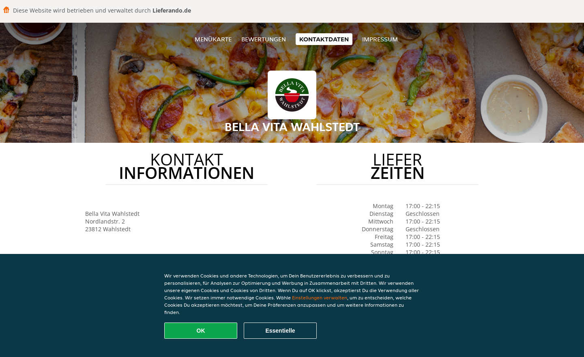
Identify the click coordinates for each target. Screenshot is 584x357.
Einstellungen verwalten (319, 298)
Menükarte (213, 39)
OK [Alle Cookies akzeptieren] (201, 330)
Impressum (380, 39)
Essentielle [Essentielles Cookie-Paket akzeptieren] (280, 330)
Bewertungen (263, 39)
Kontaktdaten (324, 39)
